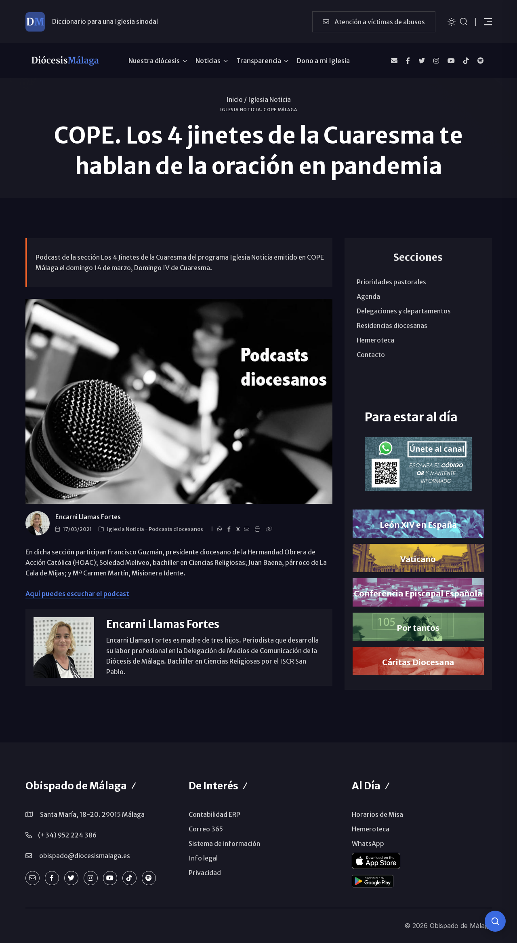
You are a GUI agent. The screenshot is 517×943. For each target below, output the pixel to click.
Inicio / (236, 99)
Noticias (208, 61)
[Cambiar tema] (452, 21)
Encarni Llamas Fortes (88, 517)
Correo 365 (206, 829)
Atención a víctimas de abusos (374, 22)
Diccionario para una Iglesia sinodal (105, 21)
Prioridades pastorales (391, 282)
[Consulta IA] (495, 921)
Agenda (368, 296)
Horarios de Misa (377, 814)
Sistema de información (224, 843)
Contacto (371, 355)
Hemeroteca (375, 340)
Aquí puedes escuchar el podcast (77, 594)
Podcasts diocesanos (176, 529)
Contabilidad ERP (214, 814)
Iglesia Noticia (269, 99)
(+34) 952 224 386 (67, 835)
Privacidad (205, 873)
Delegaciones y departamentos (404, 311)
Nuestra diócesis (154, 61)
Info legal (203, 858)
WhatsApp (368, 843)
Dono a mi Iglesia (323, 61)
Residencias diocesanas (392, 325)
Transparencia (258, 61)
